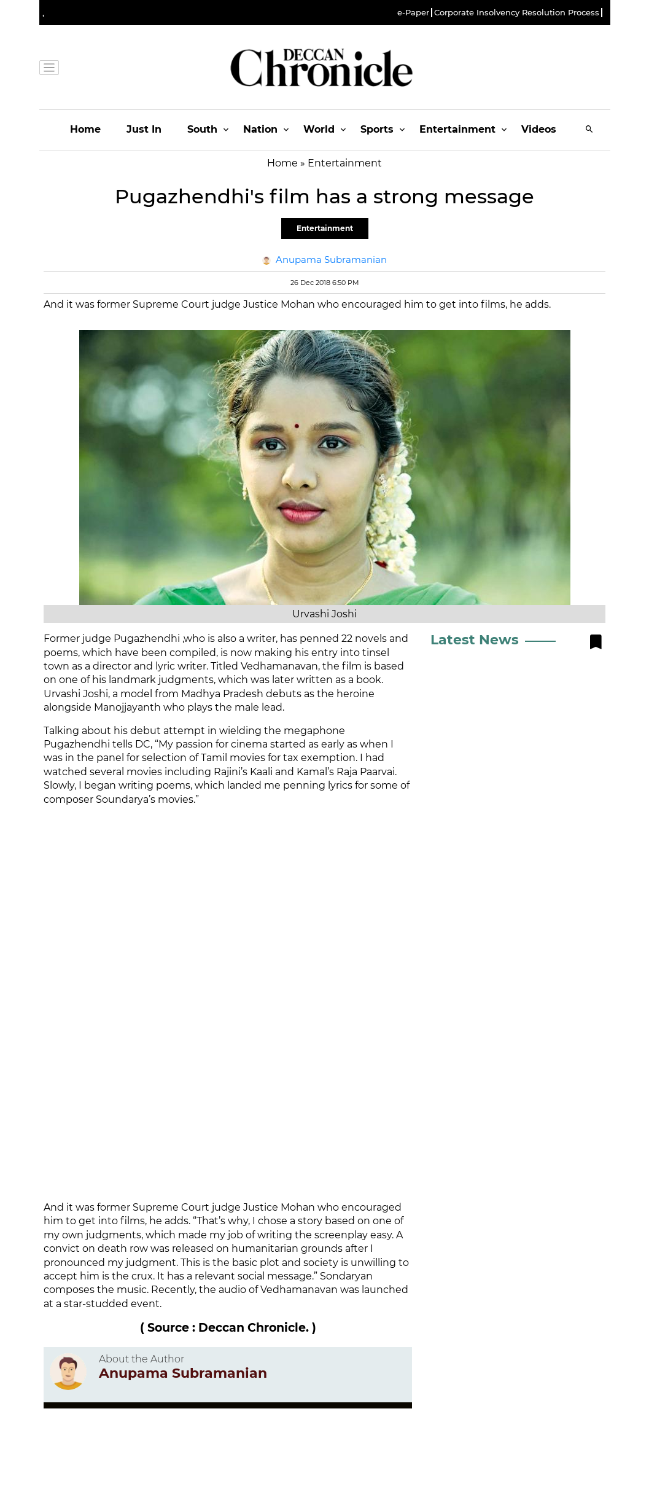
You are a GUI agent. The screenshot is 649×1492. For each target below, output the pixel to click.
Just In (143, 129)
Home (85, 129)
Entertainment (457, 129)
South (202, 129)
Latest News (474, 639)
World (319, 129)
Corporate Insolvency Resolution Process (516, 12)
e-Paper (413, 12)
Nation (260, 129)
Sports (377, 129)
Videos (538, 129)
